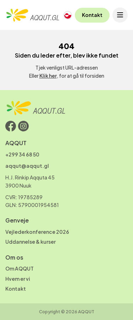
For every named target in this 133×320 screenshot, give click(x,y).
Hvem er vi (17, 278)
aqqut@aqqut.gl (27, 165)
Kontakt (92, 15)
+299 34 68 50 (22, 154)
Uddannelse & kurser (30, 241)
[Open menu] (120, 15)
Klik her (48, 75)
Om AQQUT (19, 268)
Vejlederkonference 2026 (37, 232)
